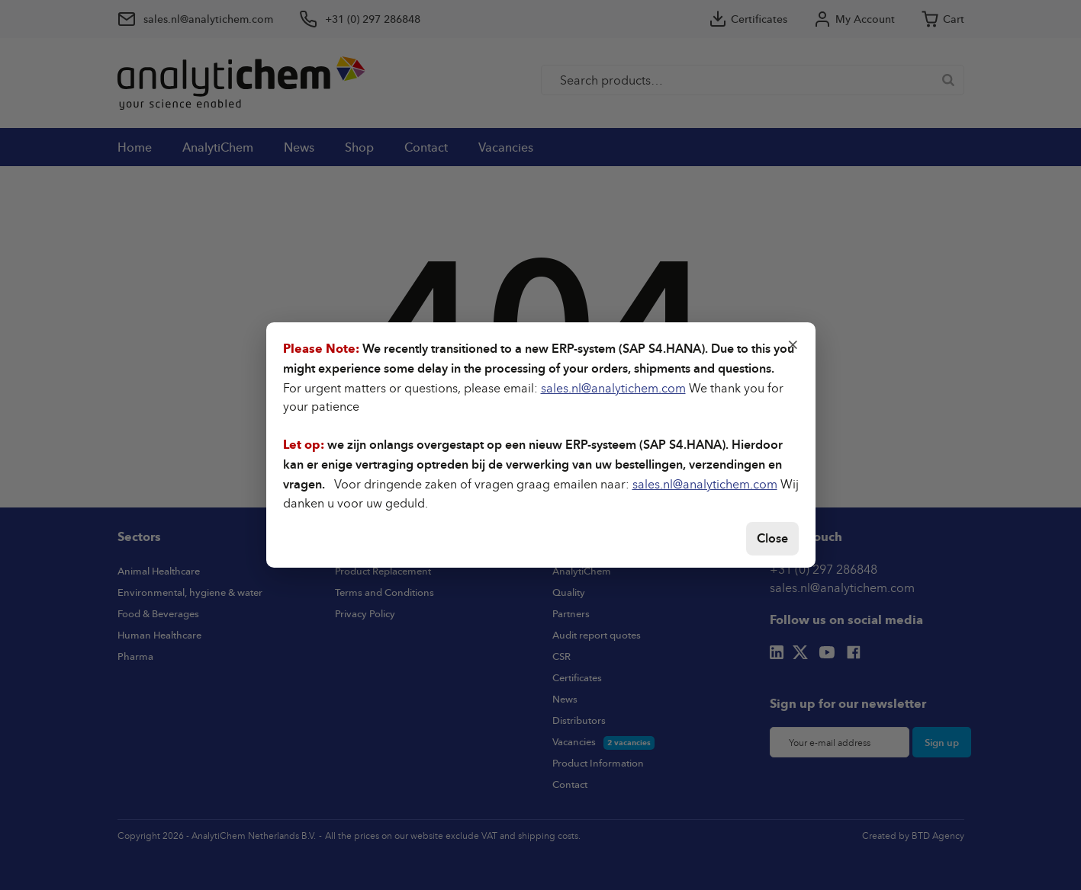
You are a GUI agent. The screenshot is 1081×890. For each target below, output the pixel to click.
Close (772, 538)
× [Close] (793, 343)
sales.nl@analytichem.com (613, 388)
